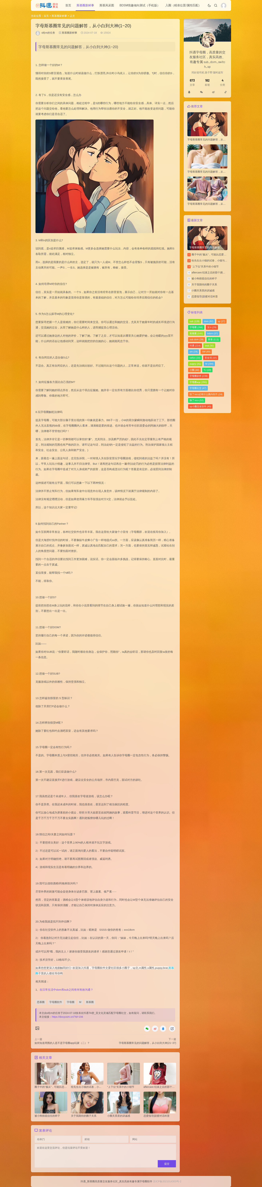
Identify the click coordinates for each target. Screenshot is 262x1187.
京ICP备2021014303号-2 (167, 1181)
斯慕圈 (90, 1002)
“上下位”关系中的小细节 (205, 266)
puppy (195, 363)
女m (212, 327)
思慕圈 (41, 1002)
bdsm (212, 333)
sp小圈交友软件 (200, 406)
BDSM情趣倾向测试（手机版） (140, 5)
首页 (68, 5)
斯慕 (213, 339)
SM (206, 351)
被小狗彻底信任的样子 (204, 278)
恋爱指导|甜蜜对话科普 (205, 296)
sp (221, 321)
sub (195, 321)
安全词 (211, 357)
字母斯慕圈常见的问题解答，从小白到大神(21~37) (147, 1042)
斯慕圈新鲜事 (85, 5)
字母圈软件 (55, 1002)
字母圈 (70, 1002)
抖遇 (195, 345)
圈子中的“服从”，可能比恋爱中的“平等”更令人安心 (220, 254)
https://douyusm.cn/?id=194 (67, 1016)
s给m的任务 (48, 32)
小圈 (194, 370)
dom (208, 321)
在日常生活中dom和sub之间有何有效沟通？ (66, 989)
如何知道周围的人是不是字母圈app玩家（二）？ (62, 1042)
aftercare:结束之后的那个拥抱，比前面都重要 (217, 272)
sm (194, 351)
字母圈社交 (198, 388)
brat (209, 345)
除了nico (197, 400)
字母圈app (198, 382)
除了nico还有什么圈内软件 (206, 394)
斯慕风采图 (107, 5)
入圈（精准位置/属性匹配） (183, 5)
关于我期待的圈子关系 (204, 284)
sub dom (197, 339)
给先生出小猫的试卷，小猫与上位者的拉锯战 (217, 260)
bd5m (195, 357)
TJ (207, 370)
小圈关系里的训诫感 (203, 290)
